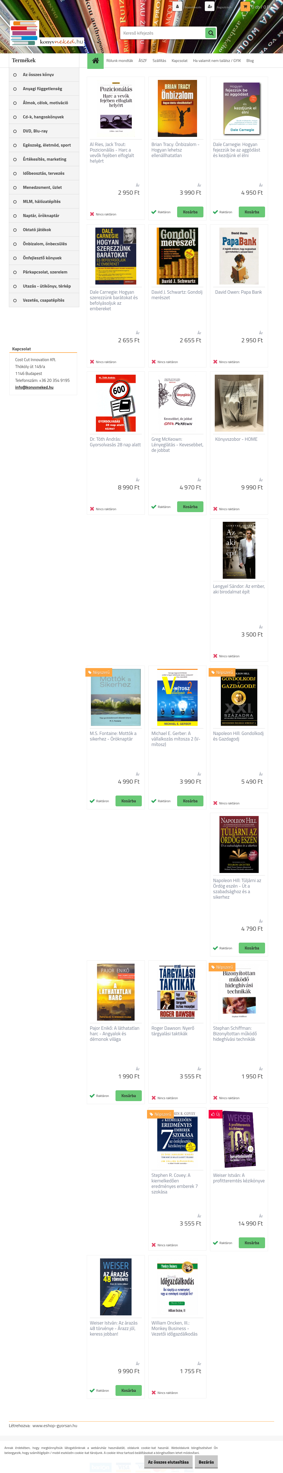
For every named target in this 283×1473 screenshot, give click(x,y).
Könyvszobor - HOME (236, 439)
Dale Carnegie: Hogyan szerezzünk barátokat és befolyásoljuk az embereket (114, 300)
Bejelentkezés (184, 7)
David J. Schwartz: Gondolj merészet (177, 294)
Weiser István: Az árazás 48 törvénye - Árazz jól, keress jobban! (114, 1328)
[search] (211, 33)
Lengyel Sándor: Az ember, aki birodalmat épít (239, 589)
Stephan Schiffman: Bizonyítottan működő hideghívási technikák (235, 1033)
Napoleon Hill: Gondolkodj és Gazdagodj (238, 736)
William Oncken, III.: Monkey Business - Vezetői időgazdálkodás (174, 1328)
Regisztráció (221, 7)
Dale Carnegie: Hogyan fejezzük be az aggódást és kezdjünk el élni (236, 150)
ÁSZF (143, 60)
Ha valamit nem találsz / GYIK (217, 60)
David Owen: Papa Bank (238, 292)
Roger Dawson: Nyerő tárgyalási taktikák (172, 1030)
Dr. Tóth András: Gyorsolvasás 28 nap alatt (115, 441)
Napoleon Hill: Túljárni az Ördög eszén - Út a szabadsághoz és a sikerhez (237, 889)
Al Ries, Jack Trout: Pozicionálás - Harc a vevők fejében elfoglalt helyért (112, 153)
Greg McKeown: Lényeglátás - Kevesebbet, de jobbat (177, 444)
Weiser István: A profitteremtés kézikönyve (239, 1177)
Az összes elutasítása (159, 1462)
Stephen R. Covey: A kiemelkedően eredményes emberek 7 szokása (174, 1183)
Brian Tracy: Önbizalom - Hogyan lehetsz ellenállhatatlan (175, 150)
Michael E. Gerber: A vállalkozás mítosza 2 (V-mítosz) (175, 739)
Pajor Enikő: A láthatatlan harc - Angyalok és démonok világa (114, 1033)
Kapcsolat (180, 60)
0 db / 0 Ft (261, 7)
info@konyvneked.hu (34, 387)
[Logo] (47, 33)
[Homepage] (97, 60)
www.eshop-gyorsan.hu (55, 1425)
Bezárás (203, 1462)
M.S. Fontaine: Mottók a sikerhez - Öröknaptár (113, 736)
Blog (250, 60)
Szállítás (159, 60)
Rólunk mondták (119, 60)
